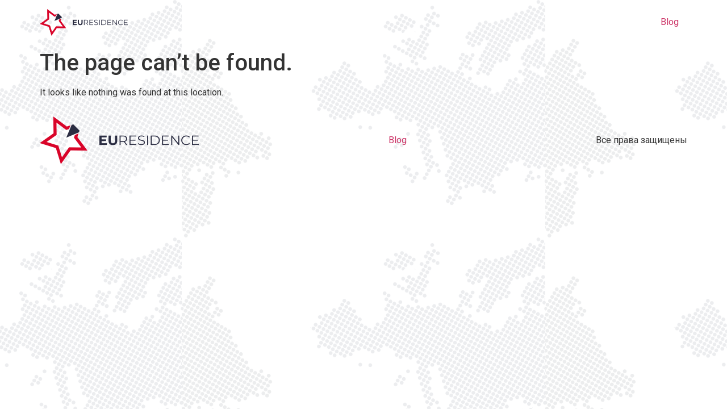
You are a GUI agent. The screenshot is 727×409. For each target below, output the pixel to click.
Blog (670, 21)
